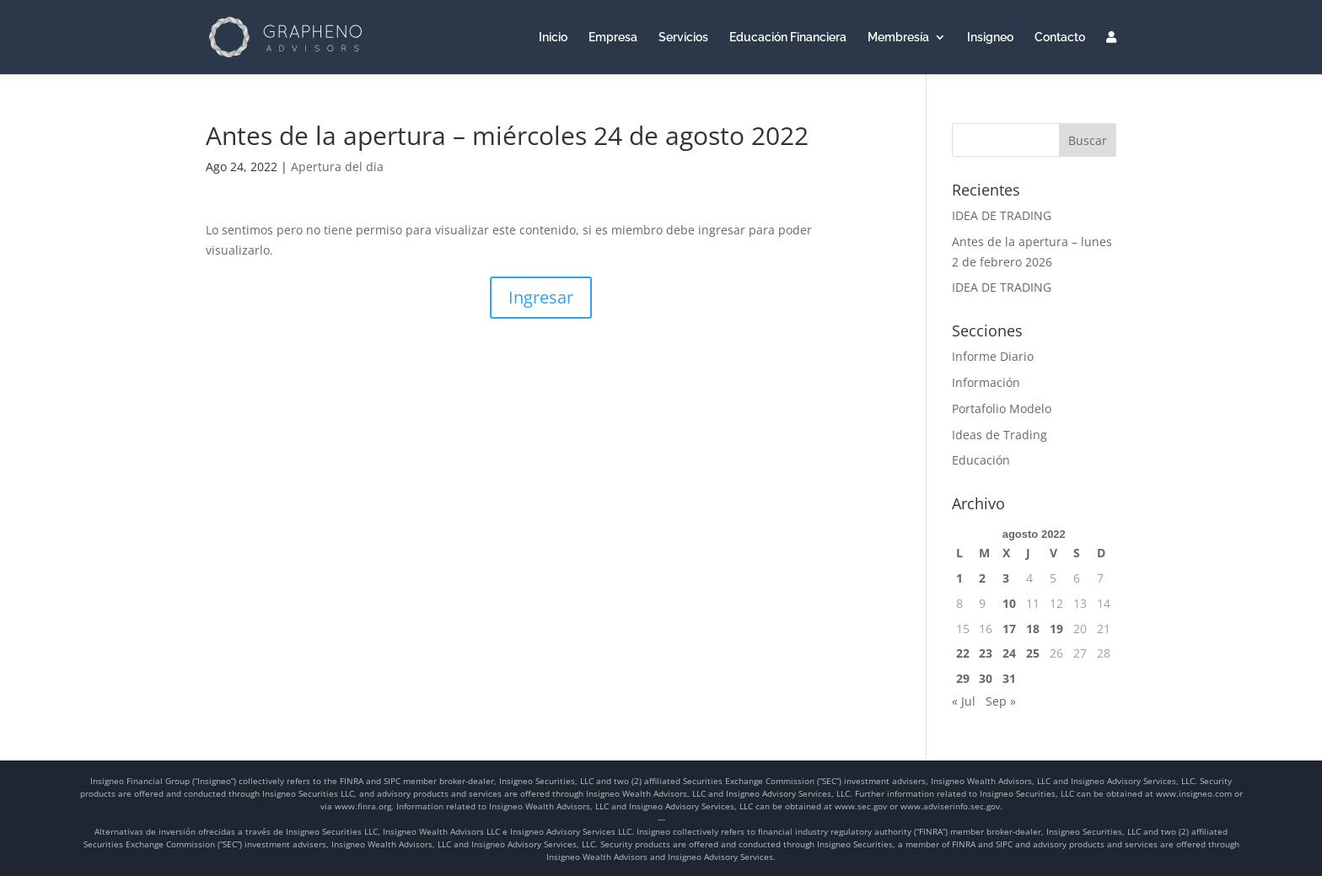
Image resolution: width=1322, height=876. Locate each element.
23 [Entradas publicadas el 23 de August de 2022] (985, 653)
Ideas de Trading (999, 435)
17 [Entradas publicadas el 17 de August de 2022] (1009, 629)
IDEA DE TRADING (1001, 215)
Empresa (612, 37)
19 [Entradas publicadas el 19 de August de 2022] (1056, 629)
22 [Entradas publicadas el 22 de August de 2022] (963, 653)
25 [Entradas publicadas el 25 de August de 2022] (1033, 653)
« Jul (963, 701)
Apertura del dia (337, 167)
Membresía (898, 37)
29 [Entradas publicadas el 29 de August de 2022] (963, 678)
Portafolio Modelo (1001, 408)
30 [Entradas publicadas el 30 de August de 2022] (985, 678)
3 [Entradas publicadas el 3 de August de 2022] (1005, 578)
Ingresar (540, 297)
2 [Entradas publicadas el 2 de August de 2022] (982, 578)
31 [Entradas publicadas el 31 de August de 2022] (1009, 678)
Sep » (1001, 701)
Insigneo (990, 37)
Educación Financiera (787, 37)
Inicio (553, 37)
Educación (981, 460)
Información (986, 382)
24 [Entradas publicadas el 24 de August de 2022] (1009, 653)
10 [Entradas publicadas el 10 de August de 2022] (1009, 603)
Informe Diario (993, 356)
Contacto (1059, 37)
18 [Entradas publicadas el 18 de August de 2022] (1033, 629)
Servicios (683, 37)
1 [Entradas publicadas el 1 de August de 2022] (959, 578)
